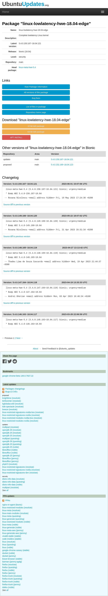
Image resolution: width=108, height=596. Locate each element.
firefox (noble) (8, 570)
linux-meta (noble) (10, 525)
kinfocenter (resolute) (11, 401)
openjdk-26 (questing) (11, 441)
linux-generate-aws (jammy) (14, 533)
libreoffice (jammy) (10, 458)
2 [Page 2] (15, 338)
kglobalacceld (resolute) (12, 404)
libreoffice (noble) (9, 450)
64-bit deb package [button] (36, 132)
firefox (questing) (9, 567)
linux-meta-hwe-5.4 (27, 67)
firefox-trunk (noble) (10, 581)
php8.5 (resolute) (9, 464)
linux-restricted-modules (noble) (16, 522)
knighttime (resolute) (11, 398)
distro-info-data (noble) (12, 484)
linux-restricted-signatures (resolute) (18, 467)
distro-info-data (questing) (13, 482)
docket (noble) (8, 553)
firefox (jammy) (8, 573)
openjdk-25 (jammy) (11, 455)
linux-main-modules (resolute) (15, 513)
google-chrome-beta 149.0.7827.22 (17, 376)
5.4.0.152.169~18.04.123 (62, 164)
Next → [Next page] (19, 338)
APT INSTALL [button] (16, 137)
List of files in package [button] (36, 107)
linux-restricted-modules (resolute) (17, 507)
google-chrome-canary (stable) (15, 550)
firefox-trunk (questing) (12, 579)
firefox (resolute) (9, 564)
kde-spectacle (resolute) (12, 406)
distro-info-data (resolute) (13, 479)
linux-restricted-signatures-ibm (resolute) (20, 473)
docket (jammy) (9, 556)
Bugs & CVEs (11, 391)
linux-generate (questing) (13, 519)
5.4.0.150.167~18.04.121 (62, 159)
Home (5, 11)
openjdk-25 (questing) (11, 444)
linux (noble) (7, 547)
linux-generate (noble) (12, 527)
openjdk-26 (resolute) (11, 430)
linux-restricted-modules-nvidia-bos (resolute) (22, 418)
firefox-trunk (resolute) (12, 576)
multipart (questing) (10, 438)
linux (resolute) (8, 542)
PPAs (7, 500)
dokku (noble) (8, 587)
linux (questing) (9, 544)
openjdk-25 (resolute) (11, 433)
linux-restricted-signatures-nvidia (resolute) (21, 415)
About (35, 348)
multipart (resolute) (10, 427)
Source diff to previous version (16, 204)
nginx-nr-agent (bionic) (12, 505)
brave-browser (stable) (12, 559)
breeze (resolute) (9, 409)
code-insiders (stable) (11, 539)
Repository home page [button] (36, 112)
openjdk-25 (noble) (10, 447)
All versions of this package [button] (36, 92)
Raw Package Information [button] (36, 87)
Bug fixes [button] (36, 98)
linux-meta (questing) (11, 516)
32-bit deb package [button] (36, 126)
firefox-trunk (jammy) (11, 584)
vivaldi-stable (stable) (11, 536)
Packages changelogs (15, 389)
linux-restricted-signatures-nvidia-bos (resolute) (23, 412)
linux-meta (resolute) (11, 510)
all (7, 490)
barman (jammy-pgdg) (12, 562)
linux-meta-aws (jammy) (12, 530)
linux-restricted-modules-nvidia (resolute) (20, 421)
